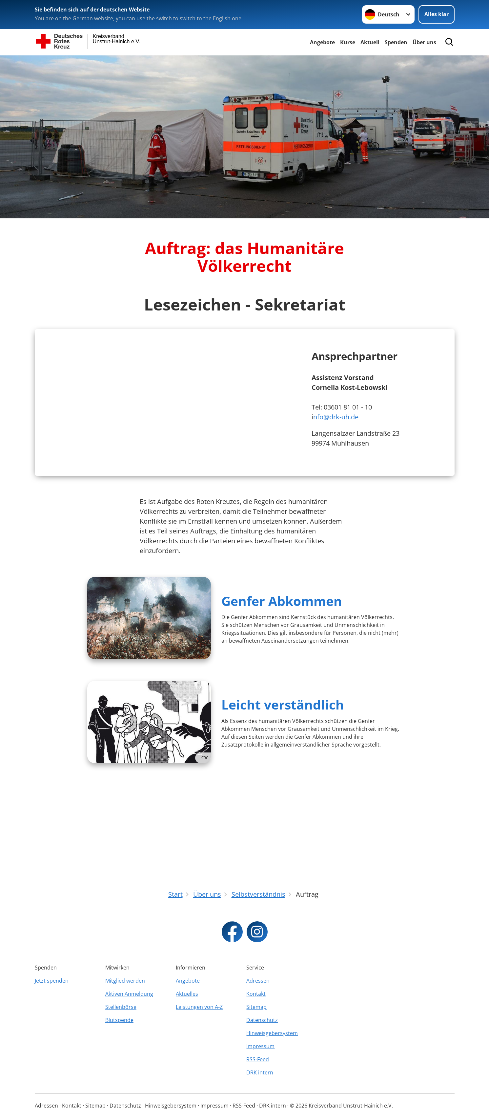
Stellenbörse (120, 1006)
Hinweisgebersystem (272, 1033)
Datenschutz (262, 1020)
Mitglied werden (125, 980)
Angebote (322, 42)
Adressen (258, 980)
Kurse (347, 42)
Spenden (396, 42)
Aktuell (369, 42)
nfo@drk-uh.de (335, 458)
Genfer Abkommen (281, 683)
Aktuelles (187, 993)
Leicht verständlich (282, 787)
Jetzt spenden (52, 980)
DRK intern (259, 1072)
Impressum (260, 1046)
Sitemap (256, 1006)
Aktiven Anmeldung (129, 993)
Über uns (424, 42)
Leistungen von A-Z (199, 1006)
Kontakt (256, 993)
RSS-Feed (257, 1059)
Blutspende (119, 1020)
